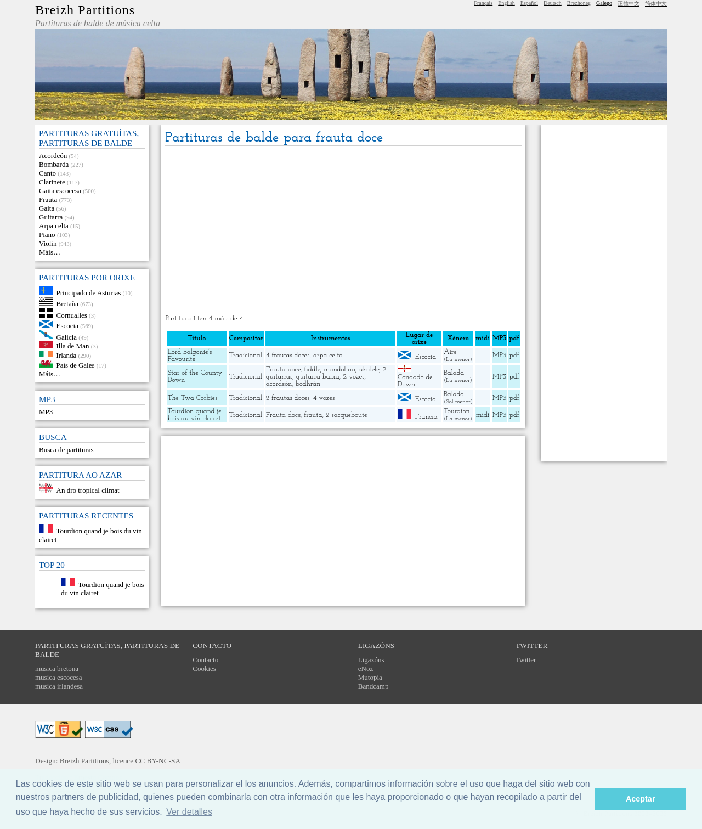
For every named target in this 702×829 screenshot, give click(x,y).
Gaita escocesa (60, 191)
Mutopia (370, 677)
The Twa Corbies (192, 398)
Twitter (526, 660)
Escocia (67, 326)
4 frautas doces (288, 355)
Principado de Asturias (88, 292)
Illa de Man (72, 346)
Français (483, 3)
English (506, 3)
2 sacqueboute (346, 415)
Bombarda (54, 164)
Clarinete (52, 182)
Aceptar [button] (640, 798)
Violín (47, 243)
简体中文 (656, 4)
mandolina (339, 369)
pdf (514, 355)
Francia (426, 416)
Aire (450, 352)
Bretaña (67, 304)
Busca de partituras (66, 449)
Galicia (66, 336)
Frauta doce (283, 369)
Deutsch (553, 3)
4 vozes (324, 398)
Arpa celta (54, 226)
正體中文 (628, 4)
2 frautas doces (288, 398)
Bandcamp (373, 686)
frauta (313, 415)
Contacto (205, 660)
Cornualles (71, 315)
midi (483, 415)
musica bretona (56, 668)
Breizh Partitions (85, 10)
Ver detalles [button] (189, 811)
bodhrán (308, 383)
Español (529, 3)
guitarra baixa (317, 376)
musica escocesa (58, 677)
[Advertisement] (343, 231)
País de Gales (75, 365)
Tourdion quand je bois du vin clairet (194, 415)
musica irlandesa (59, 686)
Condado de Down (415, 381)
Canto (47, 173)
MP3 (46, 412)
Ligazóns (371, 660)
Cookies (204, 668)
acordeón (279, 383)
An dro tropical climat (88, 490)
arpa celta (328, 355)
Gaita (46, 208)
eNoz (365, 668)
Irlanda (66, 355)
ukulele (369, 369)
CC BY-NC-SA (157, 761)
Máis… (49, 252)
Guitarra (51, 217)
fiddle (312, 369)
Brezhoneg (579, 3)
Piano (47, 234)
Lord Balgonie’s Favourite (189, 355)
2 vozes (353, 376)
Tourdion (457, 411)
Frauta (48, 199)
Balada (454, 372)
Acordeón (53, 155)
